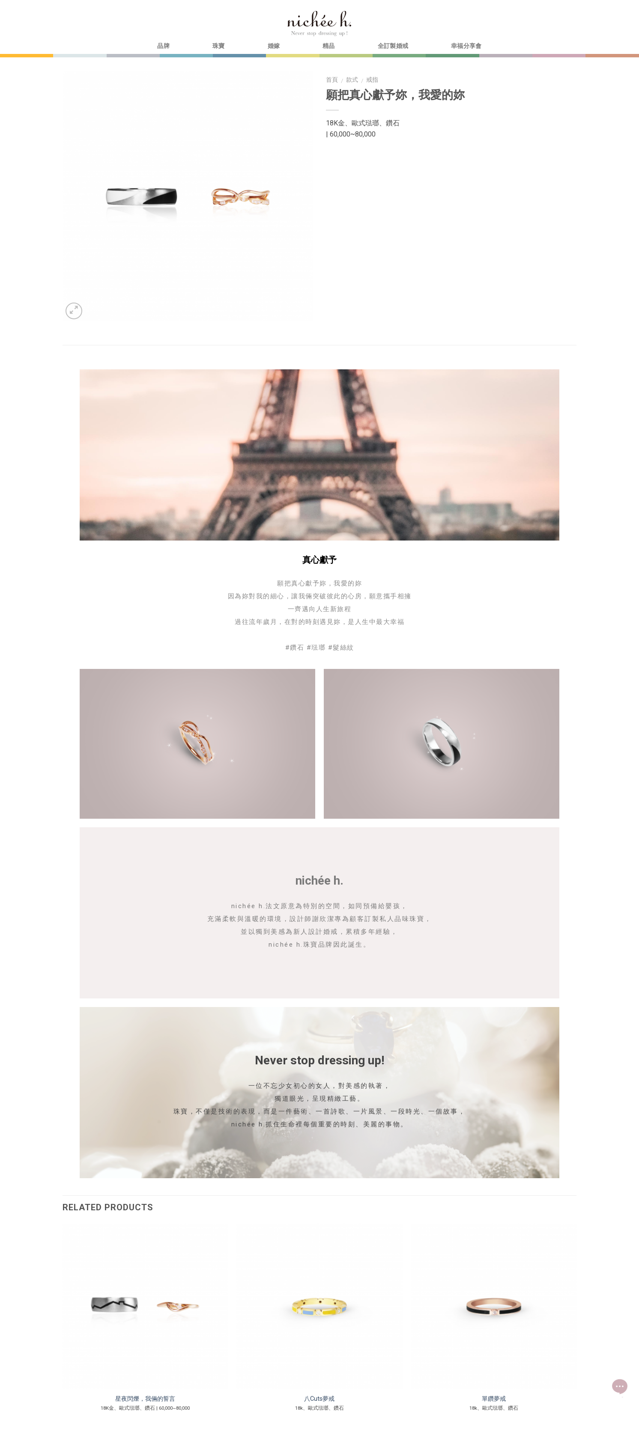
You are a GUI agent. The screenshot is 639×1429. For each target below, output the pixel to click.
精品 (328, 46)
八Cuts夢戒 (319, 1398)
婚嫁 (274, 46)
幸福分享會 (466, 46)
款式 (352, 79)
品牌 (163, 46)
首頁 (332, 79)
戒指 (372, 79)
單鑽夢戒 (494, 1398)
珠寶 (218, 46)
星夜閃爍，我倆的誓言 (145, 1398)
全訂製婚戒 (393, 46)
